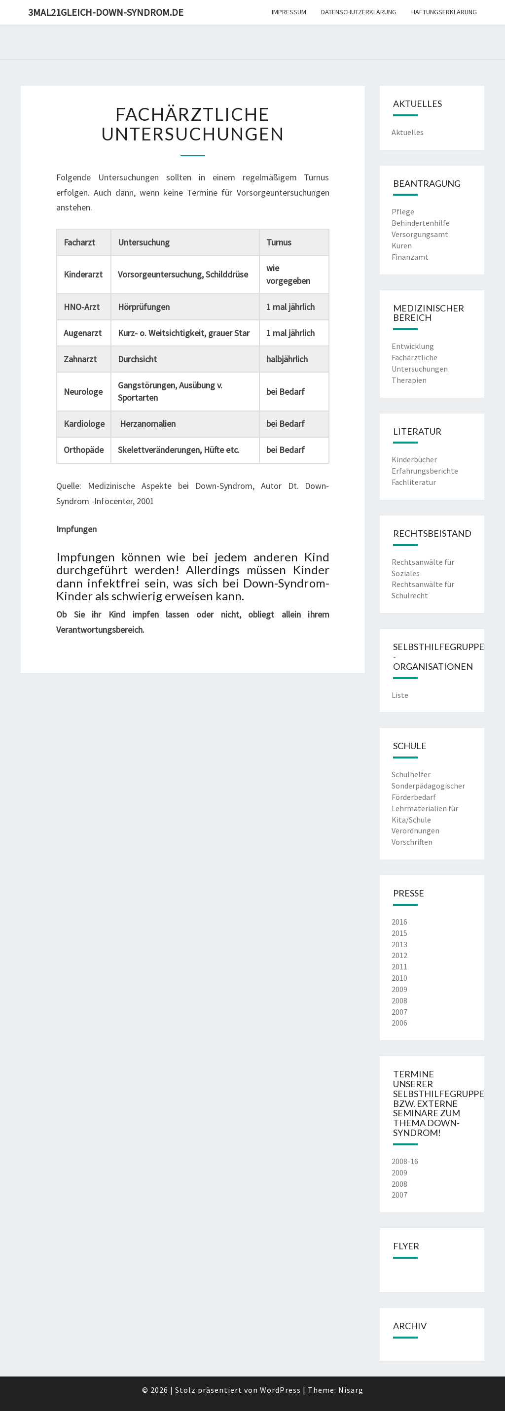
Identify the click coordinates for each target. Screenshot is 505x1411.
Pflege (403, 211)
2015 (399, 933)
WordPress (280, 1390)
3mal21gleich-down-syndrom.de (105, 12)
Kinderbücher (414, 459)
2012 (399, 955)
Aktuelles (408, 132)
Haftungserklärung (444, 11)
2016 (399, 922)
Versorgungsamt (420, 234)
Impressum (289, 11)
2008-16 (405, 1161)
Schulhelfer (411, 774)
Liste (400, 695)
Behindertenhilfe (421, 223)
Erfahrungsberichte (425, 471)
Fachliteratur (414, 482)
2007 (399, 1012)
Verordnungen (415, 830)
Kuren (402, 245)
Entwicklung (413, 346)
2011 (399, 966)
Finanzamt (410, 257)
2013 (399, 944)
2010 (399, 978)
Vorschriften (412, 842)
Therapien (409, 380)
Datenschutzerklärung (359, 11)
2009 (399, 989)
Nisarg (350, 1390)
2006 (399, 1023)
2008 (399, 1000)
